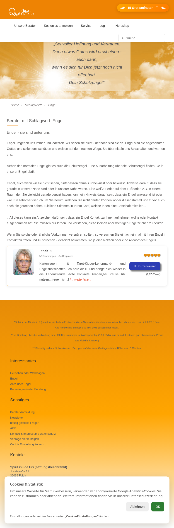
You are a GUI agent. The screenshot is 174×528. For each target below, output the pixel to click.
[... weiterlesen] (80, 279)
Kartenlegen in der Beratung (28, 389)
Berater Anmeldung (22, 412)
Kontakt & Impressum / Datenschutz (33, 433)
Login (103, 25)
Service (86, 25)
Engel (13, 378)
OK (157, 506)
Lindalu (45, 251)
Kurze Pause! (145, 266)
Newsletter (17, 417)
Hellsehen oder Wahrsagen (27, 373)
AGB (13, 428)
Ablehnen (137, 506)
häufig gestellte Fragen (24, 422)
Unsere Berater (25, 25)
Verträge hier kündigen (24, 439)
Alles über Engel (20, 384)
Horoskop (122, 25)
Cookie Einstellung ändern (27, 444)
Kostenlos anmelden (58, 25)
